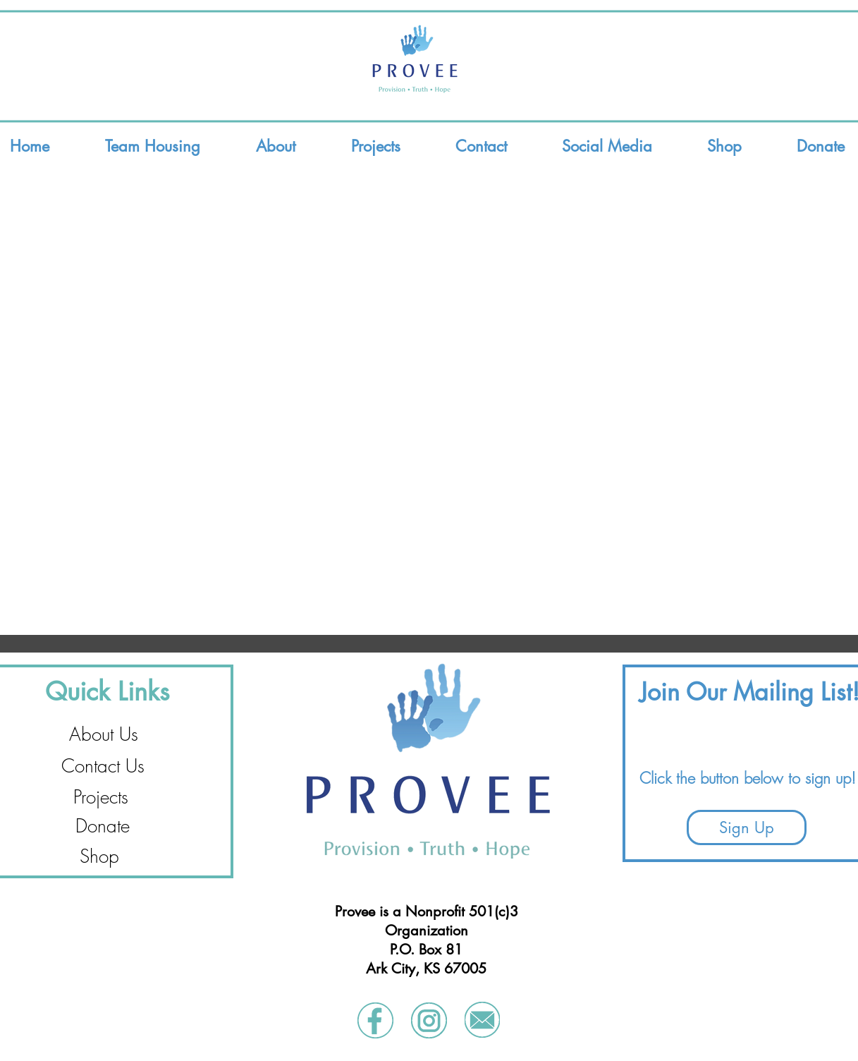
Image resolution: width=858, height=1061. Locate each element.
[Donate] (102, 826)
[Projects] (100, 797)
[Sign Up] (747, 827)
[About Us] (103, 734)
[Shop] (99, 856)
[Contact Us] (103, 766)
